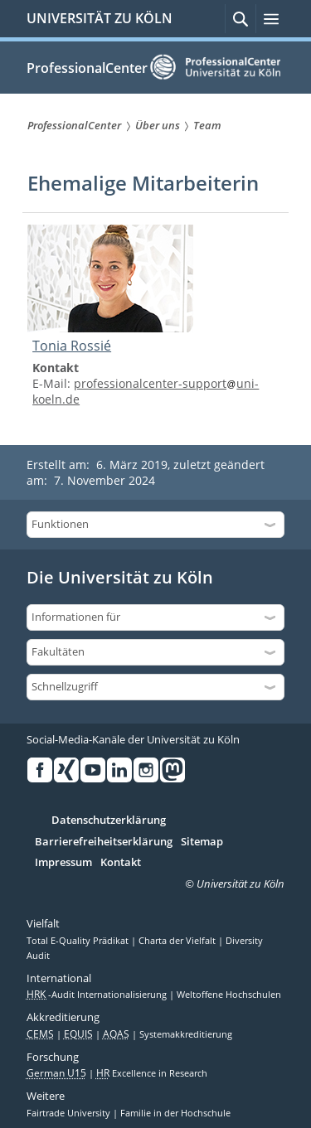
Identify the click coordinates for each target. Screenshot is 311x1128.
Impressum (63, 862)
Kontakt (120, 862)
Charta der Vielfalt (178, 940)
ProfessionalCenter (87, 68)
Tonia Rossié (71, 345)
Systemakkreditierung (185, 1034)
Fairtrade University (70, 1113)
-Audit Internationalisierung (98, 994)
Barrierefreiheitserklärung (104, 842)
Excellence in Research (151, 1073)
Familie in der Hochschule (175, 1113)
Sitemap (202, 842)
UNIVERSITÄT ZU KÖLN (100, 18)
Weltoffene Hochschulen (229, 994)
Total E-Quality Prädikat (79, 940)
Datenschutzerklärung (108, 820)
